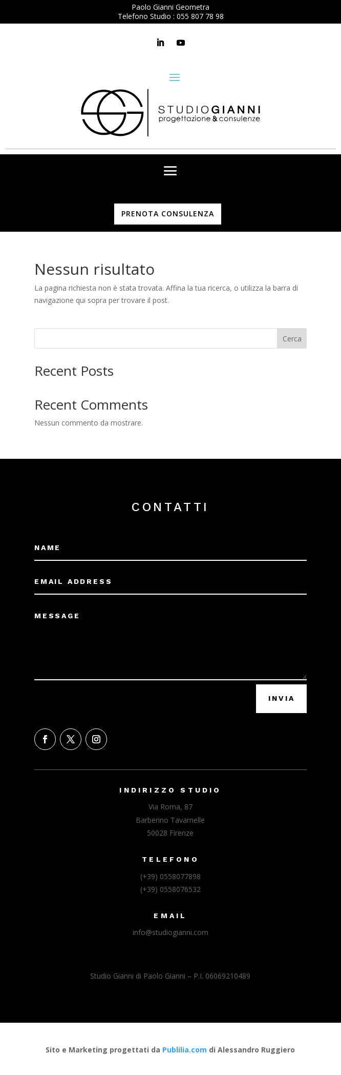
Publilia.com (184, 1049)
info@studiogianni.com (170, 932)
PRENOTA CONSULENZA (167, 213)
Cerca (292, 338)
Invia (281, 698)
